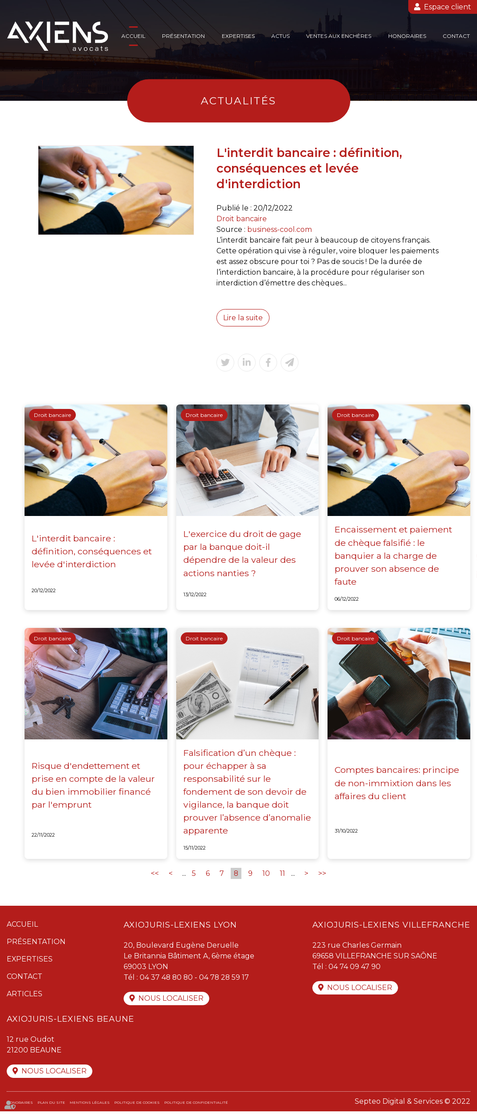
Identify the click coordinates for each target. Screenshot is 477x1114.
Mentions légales (90, 1105)
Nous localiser (170, 1000)
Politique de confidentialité (196, 1105)
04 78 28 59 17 (225, 979)
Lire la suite (243, 318)
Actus (280, 36)
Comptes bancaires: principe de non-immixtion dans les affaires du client (397, 783)
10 (266, 875)
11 (283, 875)
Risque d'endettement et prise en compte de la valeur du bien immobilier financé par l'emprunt (93, 786)
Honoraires (407, 36)
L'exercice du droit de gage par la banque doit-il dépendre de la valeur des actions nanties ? (242, 553)
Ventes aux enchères (338, 36)
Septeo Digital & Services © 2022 (412, 1104)
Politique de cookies (137, 1105)
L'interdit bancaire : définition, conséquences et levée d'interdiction (92, 551)
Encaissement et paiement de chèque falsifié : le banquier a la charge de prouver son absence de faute (394, 556)
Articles (24, 995)
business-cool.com (279, 229)
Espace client (447, 7)
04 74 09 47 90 (354, 968)
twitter (459, 557)
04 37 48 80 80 (167, 979)
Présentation (183, 36)
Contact (456, 36)
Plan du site (51, 1105)
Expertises (238, 36)
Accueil (133, 36)
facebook (459, 539)
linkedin (459, 575)
